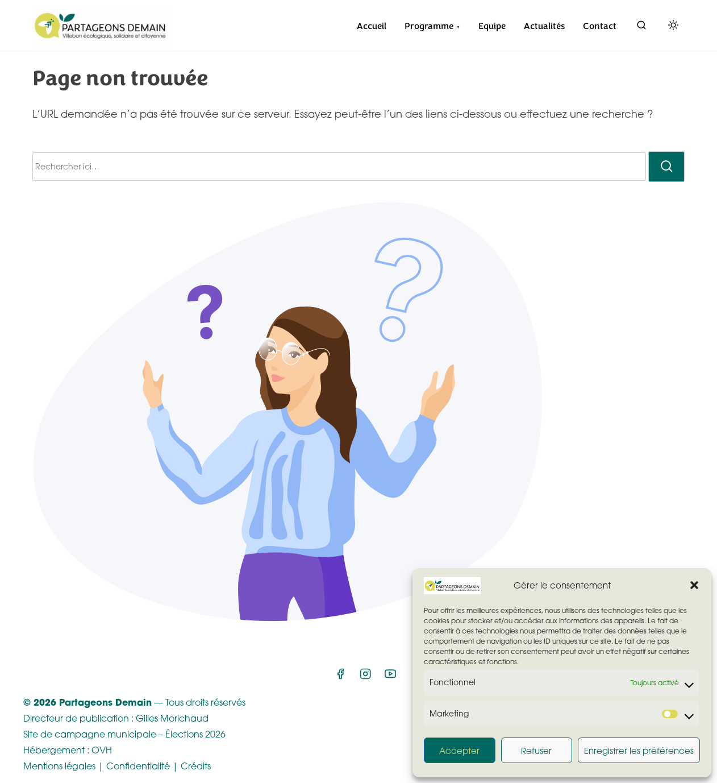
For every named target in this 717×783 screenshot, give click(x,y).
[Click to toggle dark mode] (671, 26)
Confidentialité (138, 766)
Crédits (196, 766)
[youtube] (390, 677)
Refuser (536, 750)
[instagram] (365, 677)
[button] (694, 585)
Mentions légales (59, 766)
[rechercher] (641, 27)
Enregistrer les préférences (639, 750)
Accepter (459, 750)
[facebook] (340, 677)
